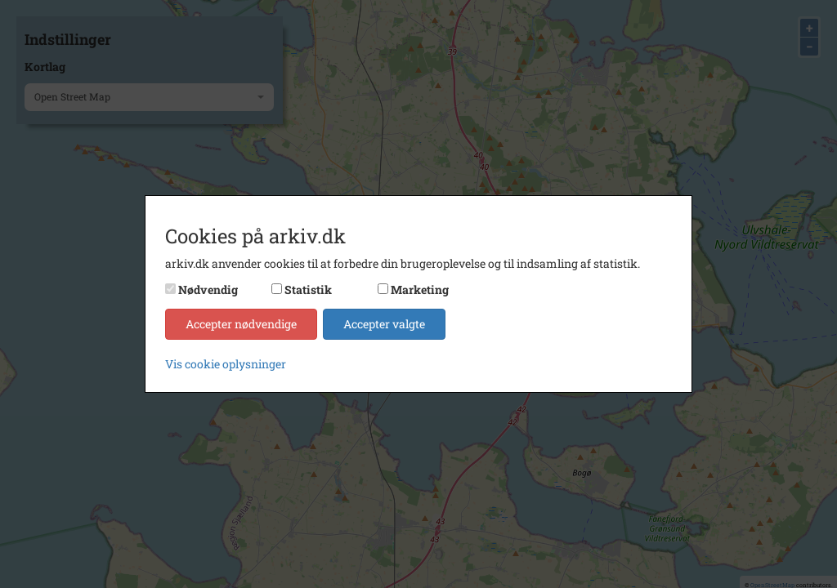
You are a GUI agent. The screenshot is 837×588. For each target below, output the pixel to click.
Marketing (420, 289)
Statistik (308, 289)
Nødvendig (208, 289)
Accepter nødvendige (241, 324)
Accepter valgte (384, 324)
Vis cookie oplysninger (225, 364)
